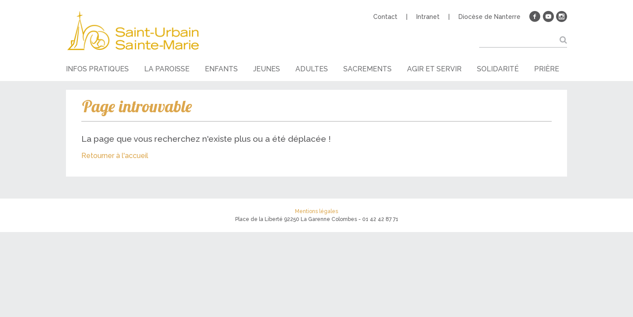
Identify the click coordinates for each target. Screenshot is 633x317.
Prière (546, 69)
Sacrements (367, 69)
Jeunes (266, 69)
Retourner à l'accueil (114, 155)
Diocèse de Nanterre (489, 16)
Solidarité (498, 69)
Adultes (311, 69)
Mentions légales (316, 211)
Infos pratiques (97, 69)
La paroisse (166, 69)
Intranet (428, 16)
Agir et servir (434, 69)
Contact (385, 16)
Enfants (221, 69)
